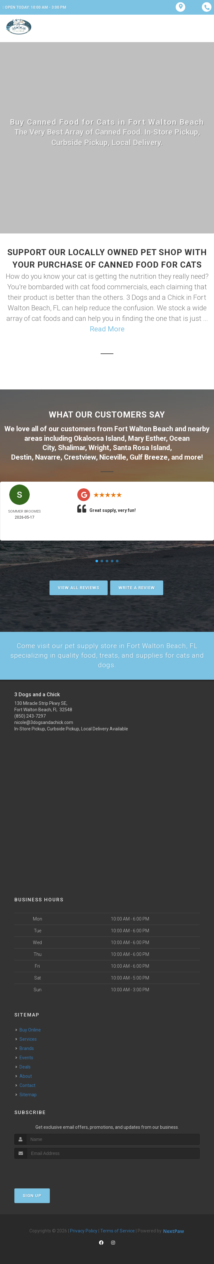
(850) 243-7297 (30, 715)
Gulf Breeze (149, 456)
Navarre (47, 456)
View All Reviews (78, 586)
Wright (98, 447)
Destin (21, 456)
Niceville (112, 456)
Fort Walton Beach (143, 428)
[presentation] (48, 1170)
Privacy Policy (83, 1230)
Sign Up (32, 1195)
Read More (107, 329)
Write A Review (136, 586)
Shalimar (71, 447)
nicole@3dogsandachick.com (43, 722)
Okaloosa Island (99, 438)
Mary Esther (147, 438)
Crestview (80, 456)
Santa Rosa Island (141, 447)
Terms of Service (117, 1230)
